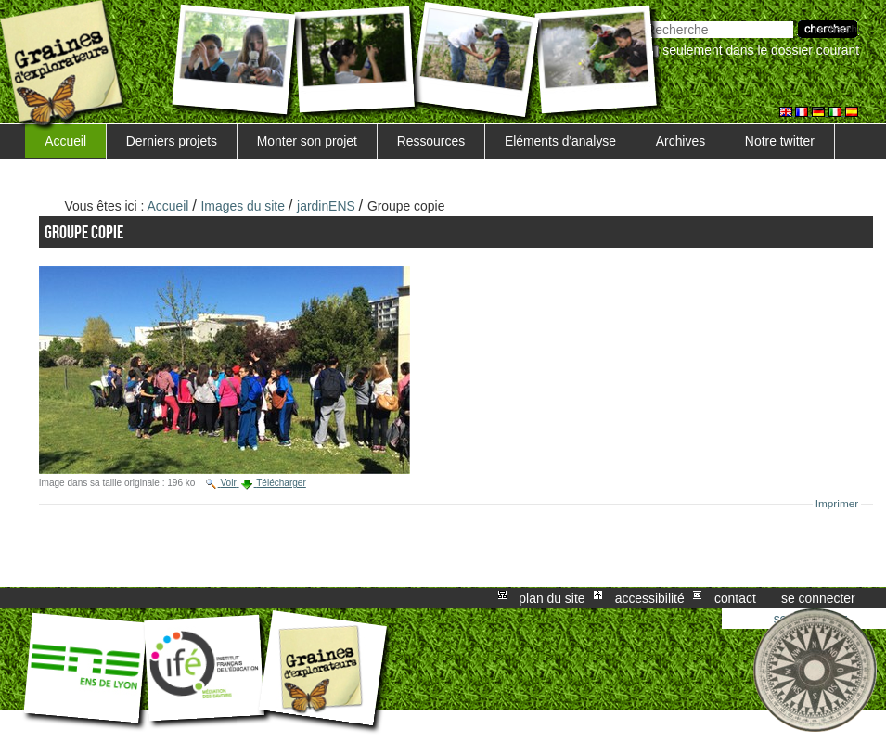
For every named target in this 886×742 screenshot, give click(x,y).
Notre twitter (780, 141)
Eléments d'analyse (560, 141)
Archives (680, 141)
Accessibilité (650, 598)
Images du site (243, 205)
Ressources (431, 141)
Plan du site (551, 598)
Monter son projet (307, 141)
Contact (735, 598)
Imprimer (837, 503)
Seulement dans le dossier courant (760, 50)
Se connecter (818, 598)
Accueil (65, 141)
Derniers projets (171, 141)
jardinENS (326, 205)
